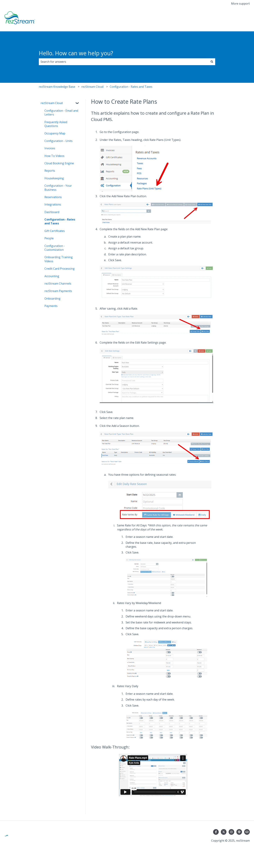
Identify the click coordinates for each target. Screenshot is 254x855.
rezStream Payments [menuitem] (58, 291)
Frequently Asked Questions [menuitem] (55, 124)
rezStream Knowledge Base (57, 87)
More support (240, 3)
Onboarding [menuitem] (52, 298)
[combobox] (123, 61)
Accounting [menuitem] (51, 276)
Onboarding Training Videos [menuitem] (58, 259)
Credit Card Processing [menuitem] (59, 269)
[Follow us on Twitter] (223, 832)
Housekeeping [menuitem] (54, 178)
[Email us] (247, 832)
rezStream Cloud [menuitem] (52, 103)
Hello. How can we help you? (76, 53)
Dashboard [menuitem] (51, 212)
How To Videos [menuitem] (54, 156)
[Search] (211, 61)
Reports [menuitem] (49, 171)
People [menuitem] (49, 238)
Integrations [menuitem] (52, 204)
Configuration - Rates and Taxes (131, 87)
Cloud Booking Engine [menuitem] (59, 163)
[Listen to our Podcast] (239, 832)
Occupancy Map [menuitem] (54, 133)
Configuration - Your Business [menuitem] (58, 187)
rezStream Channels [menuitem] (57, 283)
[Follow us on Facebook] (216, 832)
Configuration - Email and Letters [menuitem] (61, 112)
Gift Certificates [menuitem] (54, 231)
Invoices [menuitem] (49, 148)
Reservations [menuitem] (53, 197)
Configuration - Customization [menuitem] (54, 248)
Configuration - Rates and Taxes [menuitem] (59, 221)
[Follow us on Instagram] (231, 832)
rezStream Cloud (92, 87)
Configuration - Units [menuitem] (58, 141)
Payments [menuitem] (51, 306)
